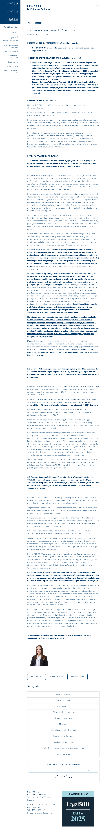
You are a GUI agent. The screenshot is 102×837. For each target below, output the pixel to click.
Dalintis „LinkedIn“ (36, 677)
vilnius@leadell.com (44, 813)
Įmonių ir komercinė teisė (63, 706)
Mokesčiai (14, 33)
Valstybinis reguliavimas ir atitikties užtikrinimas (10, 39)
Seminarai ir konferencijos (63, 736)
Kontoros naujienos (63, 718)
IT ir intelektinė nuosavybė (63, 712)
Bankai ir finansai (12, 66)
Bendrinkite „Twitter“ (77, 677)
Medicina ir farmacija (11, 51)
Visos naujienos (63, 754)
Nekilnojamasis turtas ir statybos (63, 730)
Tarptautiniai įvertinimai (63, 742)
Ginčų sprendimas (11, 62)
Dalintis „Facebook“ (57, 677)
